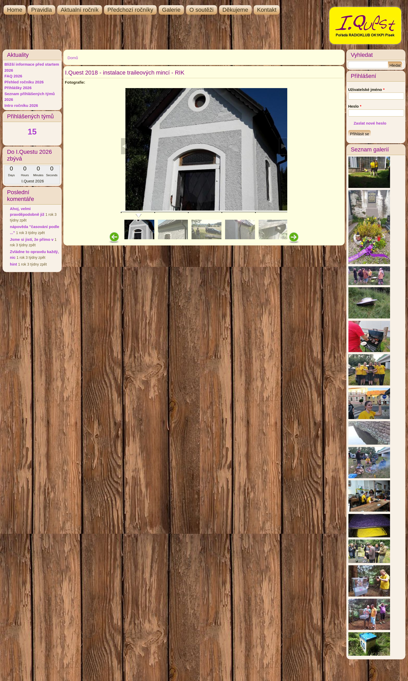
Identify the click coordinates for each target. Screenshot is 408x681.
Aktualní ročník (80, 10)
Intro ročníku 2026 (21, 105)
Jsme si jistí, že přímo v (32, 239)
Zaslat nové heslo (370, 123)
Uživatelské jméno (366, 89)
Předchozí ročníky (130, 10)
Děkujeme (235, 10)
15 (32, 131)
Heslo (354, 106)
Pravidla (41, 10)
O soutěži (201, 10)
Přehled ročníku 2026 (24, 82)
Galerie (171, 10)
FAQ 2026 (13, 76)
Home (14, 10)
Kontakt (267, 10)
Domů (73, 58)
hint (13, 264)
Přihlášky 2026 (17, 87)
